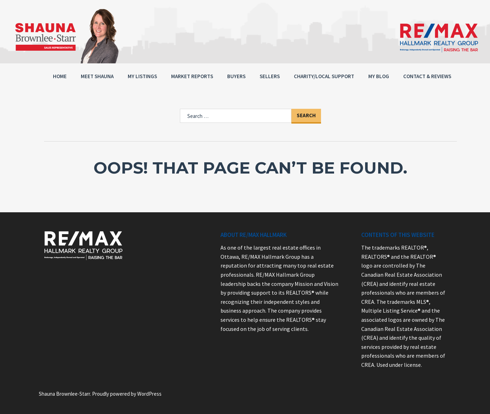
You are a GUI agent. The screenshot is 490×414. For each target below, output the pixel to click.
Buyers (236, 76)
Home (60, 76)
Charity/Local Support (324, 76)
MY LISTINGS (142, 76)
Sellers (270, 76)
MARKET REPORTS (192, 76)
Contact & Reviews (427, 76)
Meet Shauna (97, 76)
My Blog (378, 76)
